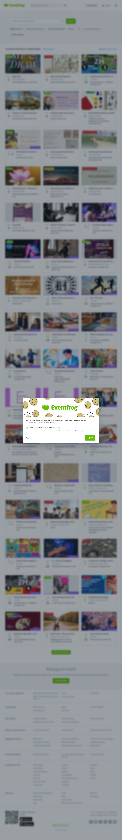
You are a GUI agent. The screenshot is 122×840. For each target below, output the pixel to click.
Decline (29, 438)
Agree (90, 437)
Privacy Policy (79, 431)
